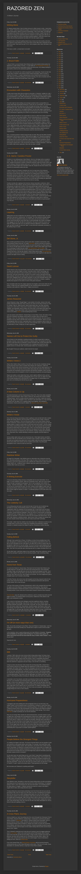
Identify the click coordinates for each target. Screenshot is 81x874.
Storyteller (11, 778)
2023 (60, 53)
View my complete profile (62, 175)
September (62, 95)
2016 (60, 67)
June (61, 101)
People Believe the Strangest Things (22, 739)
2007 (60, 85)
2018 (60, 63)
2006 (60, 87)
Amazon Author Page (63, 38)
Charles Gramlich (63, 165)
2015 (60, 69)
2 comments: (28, 53)
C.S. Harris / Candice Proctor (19, 156)
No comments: (28, 82)
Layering (10, 212)
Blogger (46, 866)
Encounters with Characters (18, 90)
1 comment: (27, 148)
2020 (60, 59)
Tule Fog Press (61, 40)
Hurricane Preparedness (17, 700)
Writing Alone (12, 25)
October (62, 93)
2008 (60, 83)
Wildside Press (61, 42)
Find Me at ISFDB (62, 24)
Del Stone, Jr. (12, 238)
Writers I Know (13, 415)
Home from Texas (14, 565)
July (61, 99)
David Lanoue (13, 266)
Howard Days (24, 839)
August (61, 97)
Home (29, 854)
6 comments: (28, 770)
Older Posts (48, 854)
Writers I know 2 (13, 361)
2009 (60, 81)
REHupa (19, 820)
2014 (60, 71)
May (61, 152)
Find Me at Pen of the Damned (65, 26)
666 (8, 652)
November (62, 91)
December (62, 89)
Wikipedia (60, 32)
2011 (60, 77)
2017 (60, 65)
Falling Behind (13, 537)
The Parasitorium (46, 251)
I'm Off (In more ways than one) (20, 623)
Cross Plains (14, 833)
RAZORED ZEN (25, 8)
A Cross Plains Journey (16, 814)
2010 (60, 79)
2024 (60, 51)
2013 (60, 73)
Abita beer (9, 711)
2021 (60, 57)
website (19, 311)
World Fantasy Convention (28, 842)
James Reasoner (14, 299)
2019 (60, 61)
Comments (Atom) (17, 857)
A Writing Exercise (14, 477)
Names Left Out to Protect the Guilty (22, 336)
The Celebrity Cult (14, 503)
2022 (60, 55)
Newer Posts (10, 854)
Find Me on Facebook (63, 30)
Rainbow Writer (13, 455)
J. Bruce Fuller (13, 61)
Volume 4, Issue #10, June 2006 (39, 403)
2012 (60, 75)
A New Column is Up (15, 392)
